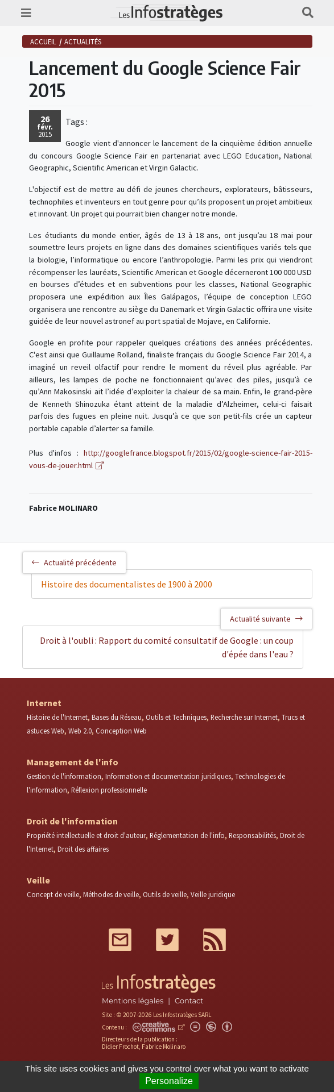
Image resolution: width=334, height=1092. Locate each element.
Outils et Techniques (176, 717)
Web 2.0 (80, 730)
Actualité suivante (266, 619)
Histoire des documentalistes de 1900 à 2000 (126, 584)
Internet (44, 702)
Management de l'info (72, 762)
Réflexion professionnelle (109, 789)
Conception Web (121, 730)
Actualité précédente (74, 562)
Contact (189, 1001)
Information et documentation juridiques (168, 776)
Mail (120, 939)
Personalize (169, 1081)
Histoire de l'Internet (57, 717)
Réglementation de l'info (187, 835)
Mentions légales (132, 1001)
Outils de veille (165, 894)
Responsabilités (252, 835)
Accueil (43, 41)
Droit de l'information (72, 821)
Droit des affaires (83, 848)
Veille (38, 880)
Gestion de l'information (64, 776)
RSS (214, 939)
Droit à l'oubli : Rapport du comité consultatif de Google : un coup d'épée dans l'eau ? (167, 647)
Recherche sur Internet (244, 717)
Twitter (167, 939)
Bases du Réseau (117, 717)
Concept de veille (53, 894)
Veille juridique (213, 894)
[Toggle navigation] (26, 13)
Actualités (82, 41)
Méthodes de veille (111, 894)
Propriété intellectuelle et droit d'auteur (86, 835)
